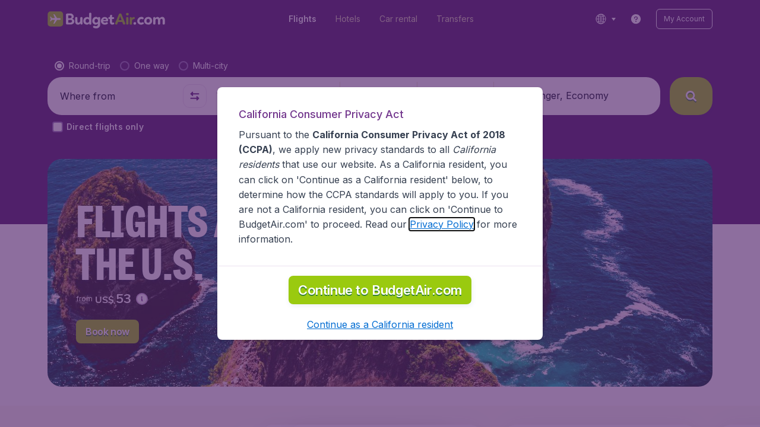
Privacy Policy (442, 224)
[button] (380, 324)
